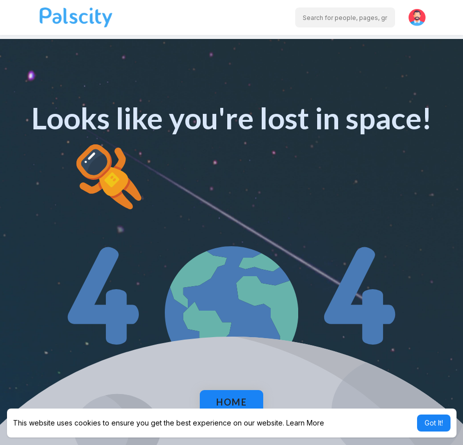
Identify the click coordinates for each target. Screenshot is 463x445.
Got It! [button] (434, 423)
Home (231, 402)
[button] (345, 17)
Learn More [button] (305, 423)
